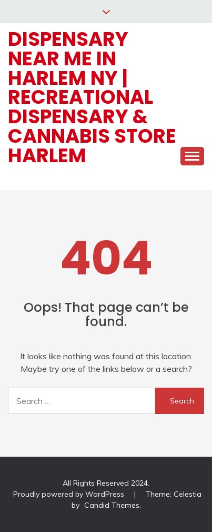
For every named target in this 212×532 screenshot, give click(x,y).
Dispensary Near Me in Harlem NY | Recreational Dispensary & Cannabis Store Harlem (92, 97)
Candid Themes (111, 505)
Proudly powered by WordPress (69, 494)
